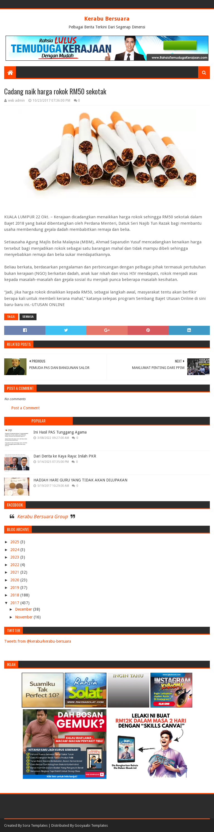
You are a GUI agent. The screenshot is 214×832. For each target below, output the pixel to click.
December (24, 609)
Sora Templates (35, 825)
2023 (15, 557)
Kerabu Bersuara (107, 18)
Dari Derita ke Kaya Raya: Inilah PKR (64, 456)
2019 (15, 587)
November (24, 617)
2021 (15, 572)
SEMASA (28, 316)
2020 (15, 580)
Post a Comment (25, 408)
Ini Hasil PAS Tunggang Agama (60, 432)
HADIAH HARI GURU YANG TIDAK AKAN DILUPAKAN (80, 480)
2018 (15, 595)
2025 (15, 542)
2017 (15, 603)
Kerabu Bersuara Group (42, 516)
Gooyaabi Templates (91, 825)
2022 (15, 564)
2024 (15, 549)
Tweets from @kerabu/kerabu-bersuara (37, 641)
